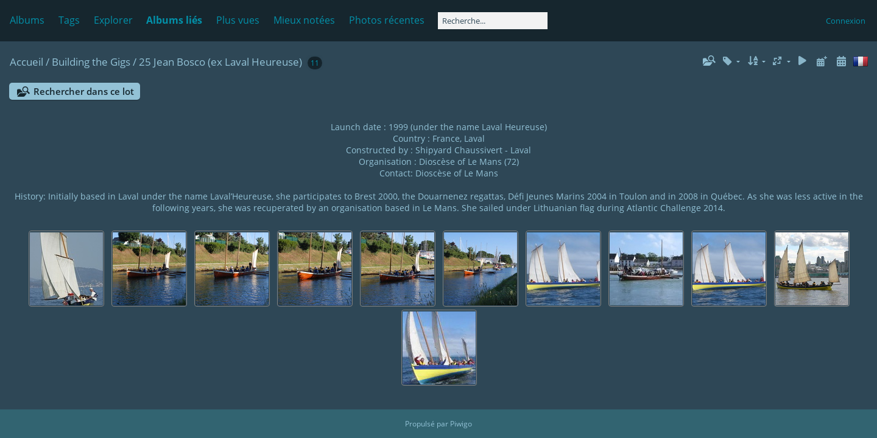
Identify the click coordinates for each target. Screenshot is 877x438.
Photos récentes (386, 20)
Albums (27, 20)
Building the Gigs (91, 62)
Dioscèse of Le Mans (456, 173)
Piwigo (461, 424)
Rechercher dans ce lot (83, 91)
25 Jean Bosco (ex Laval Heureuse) (220, 62)
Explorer (113, 20)
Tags (69, 20)
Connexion (845, 20)
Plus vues (237, 20)
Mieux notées (304, 20)
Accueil (26, 62)
